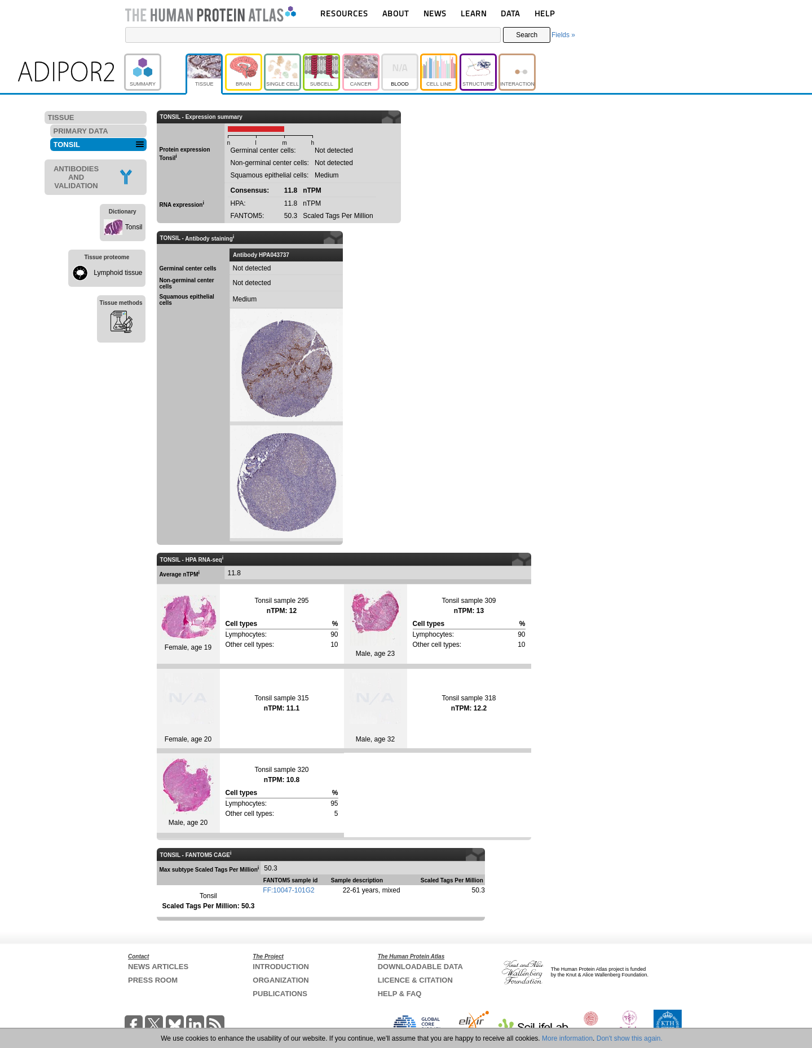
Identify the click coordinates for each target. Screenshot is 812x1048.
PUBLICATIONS (280, 993)
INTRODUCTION (281, 966)
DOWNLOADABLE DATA (420, 966)
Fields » (563, 35)
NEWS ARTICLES (158, 966)
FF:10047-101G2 (288, 890)
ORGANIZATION (280, 980)
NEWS (435, 13)
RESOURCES (344, 13)
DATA (510, 13)
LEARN (474, 13)
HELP (545, 13)
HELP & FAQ (400, 993)
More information (567, 1038)
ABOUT (395, 13)
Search (526, 35)
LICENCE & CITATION (415, 980)
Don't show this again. (630, 1038)
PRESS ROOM (153, 980)
